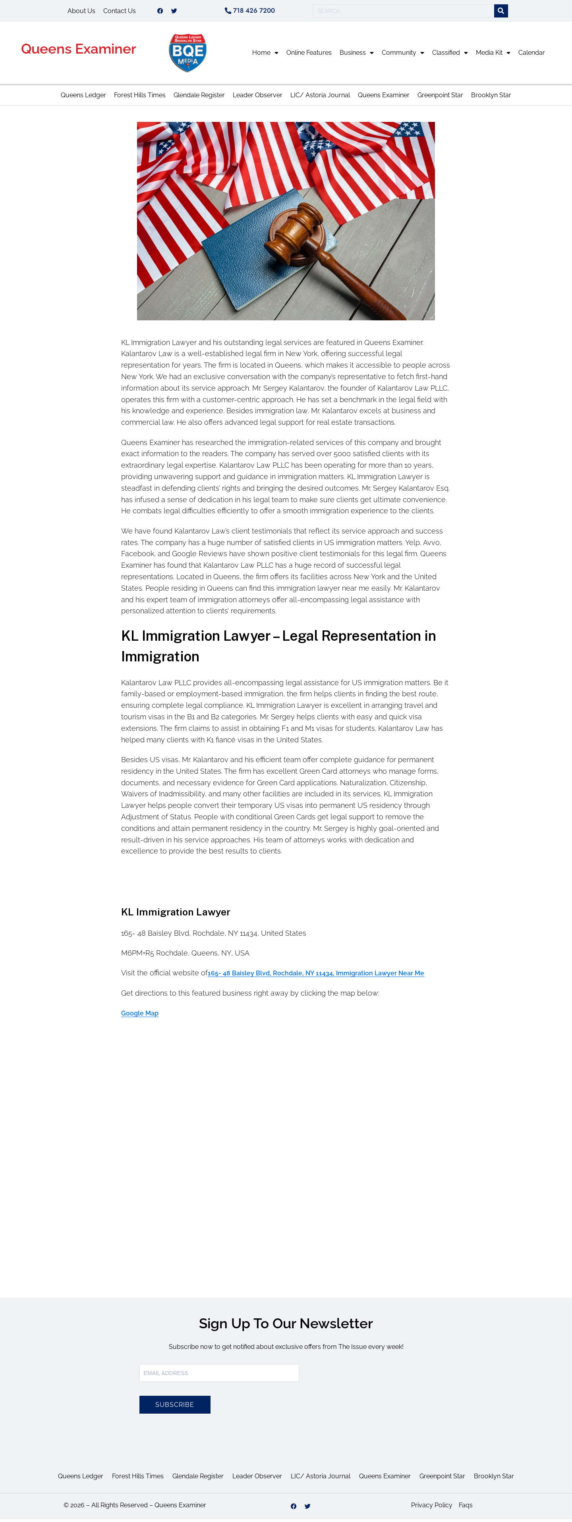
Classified (450, 56)
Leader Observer (257, 98)
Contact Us (119, 12)
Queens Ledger (83, 98)
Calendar (531, 55)
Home (265, 56)
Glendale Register (199, 98)
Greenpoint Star (440, 98)
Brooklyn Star (491, 98)
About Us (81, 12)
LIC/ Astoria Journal (320, 98)
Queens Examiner (78, 51)
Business (357, 56)
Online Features (309, 55)
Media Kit (493, 56)
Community (403, 56)
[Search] (501, 12)
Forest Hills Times (140, 98)
